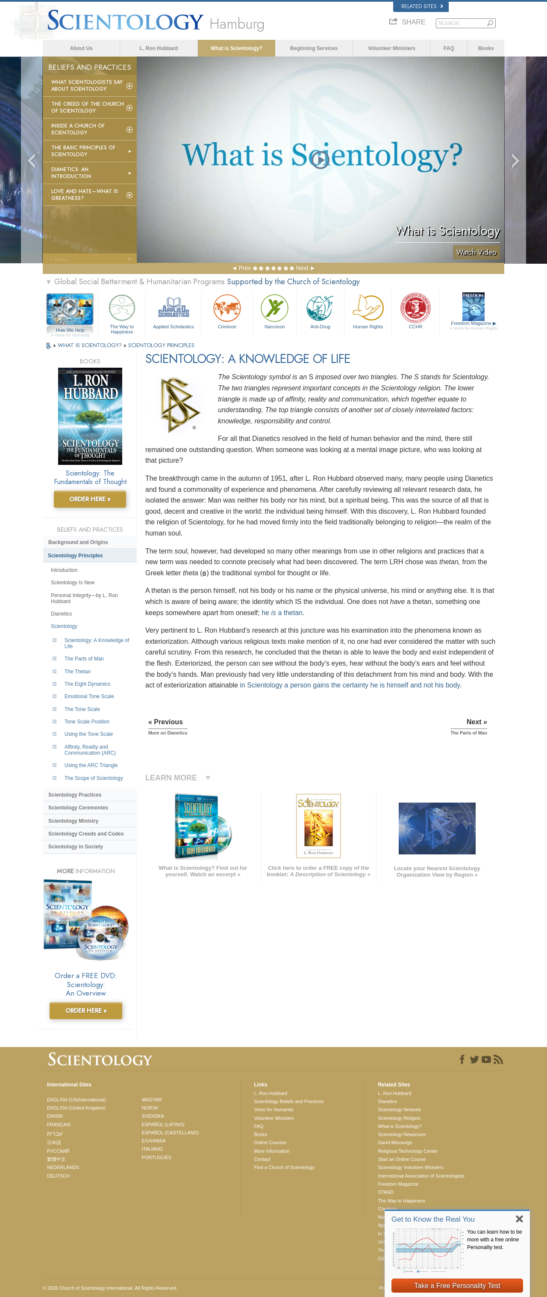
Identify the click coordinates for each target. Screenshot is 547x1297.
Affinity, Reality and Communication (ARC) (90, 750)
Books (486, 48)
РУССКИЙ (58, 1151)
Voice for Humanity (273, 1109)
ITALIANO (152, 1148)
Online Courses (270, 1142)
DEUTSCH (58, 1175)
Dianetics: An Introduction (71, 173)
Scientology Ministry (73, 821)
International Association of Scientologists (421, 1175)
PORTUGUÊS (156, 1157)
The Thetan (78, 672)
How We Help (70, 330)
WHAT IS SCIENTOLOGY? (91, 345)
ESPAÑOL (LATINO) (163, 1124)
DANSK (55, 1116)
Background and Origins (78, 542)
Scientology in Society (75, 847)
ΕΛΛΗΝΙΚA (154, 1140)
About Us (81, 48)
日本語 (54, 1142)
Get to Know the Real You (433, 1219)
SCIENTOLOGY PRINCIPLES (161, 345)
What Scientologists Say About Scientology (87, 85)
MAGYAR (152, 1099)
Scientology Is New (72, 583)
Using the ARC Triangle (91, 765)
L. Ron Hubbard (159, 48)
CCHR (415, 310)
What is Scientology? (236, 48)
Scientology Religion (399, 1118)
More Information (271, 1151)
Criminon (227, 310)
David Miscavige (395, 1142)
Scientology (64, 626)
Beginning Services (314, 48)
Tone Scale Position (87, 722)
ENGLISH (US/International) (76, 1099)
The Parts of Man (84, 659)
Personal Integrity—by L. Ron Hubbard (84, 598)
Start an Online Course (402, 1159)
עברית (55, 1133)
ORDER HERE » (90, 499)
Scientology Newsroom (402, 1134)
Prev (244, 268)
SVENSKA (153, 1116)
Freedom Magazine (473, 326)
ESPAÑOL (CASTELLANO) (170, 1132)
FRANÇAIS (59, 1124)
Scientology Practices (75, 795)
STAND (385, 1192)
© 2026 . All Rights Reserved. (110, 1288)
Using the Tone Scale (89, 734)
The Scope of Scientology (94, 778)
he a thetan (282, 612)
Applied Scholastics (173, 310)
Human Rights (368, 310)
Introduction (64, 570)
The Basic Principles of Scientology (83, 151)
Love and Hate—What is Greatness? (84, 194)
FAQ (449, 48)
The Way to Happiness (121, 312)
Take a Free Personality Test (457, 1285)
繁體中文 (56, 1159)
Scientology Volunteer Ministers (410, 1167)
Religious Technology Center (408, 1151)
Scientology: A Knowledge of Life (97, 643)
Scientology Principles (75, 556)
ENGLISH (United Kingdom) (76, 1107)
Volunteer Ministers (391, 48)
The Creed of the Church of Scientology (87, 107)
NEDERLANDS (63, 1167)
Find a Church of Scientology (284, 1167)
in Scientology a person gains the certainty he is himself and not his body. (351, 685)
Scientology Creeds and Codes (86, 834)
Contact (262, 1159)
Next (302, 268)
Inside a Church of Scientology (78, 129)
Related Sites (422, 6)
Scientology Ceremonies (78, 808)
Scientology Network (399, 1109)
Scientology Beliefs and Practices (288, 1101)
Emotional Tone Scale (89, 696)
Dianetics (61, 614)
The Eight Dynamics (87, 684)
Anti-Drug (320, 310)
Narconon (274, 310)
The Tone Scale (82, 709)
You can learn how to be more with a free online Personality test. (494, 1239)
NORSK (150, 1107)
